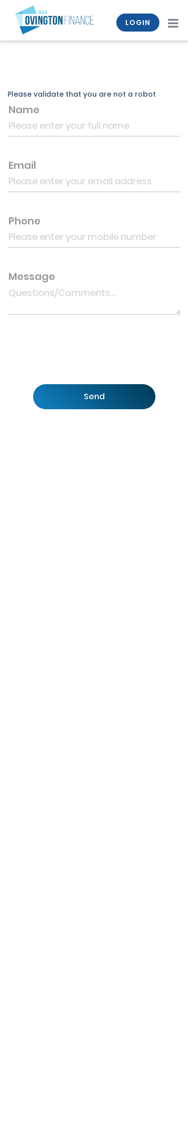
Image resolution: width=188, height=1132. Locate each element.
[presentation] (92, 357)
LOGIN (137, 23)
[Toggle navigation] (173, 23)
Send (94, 396)
